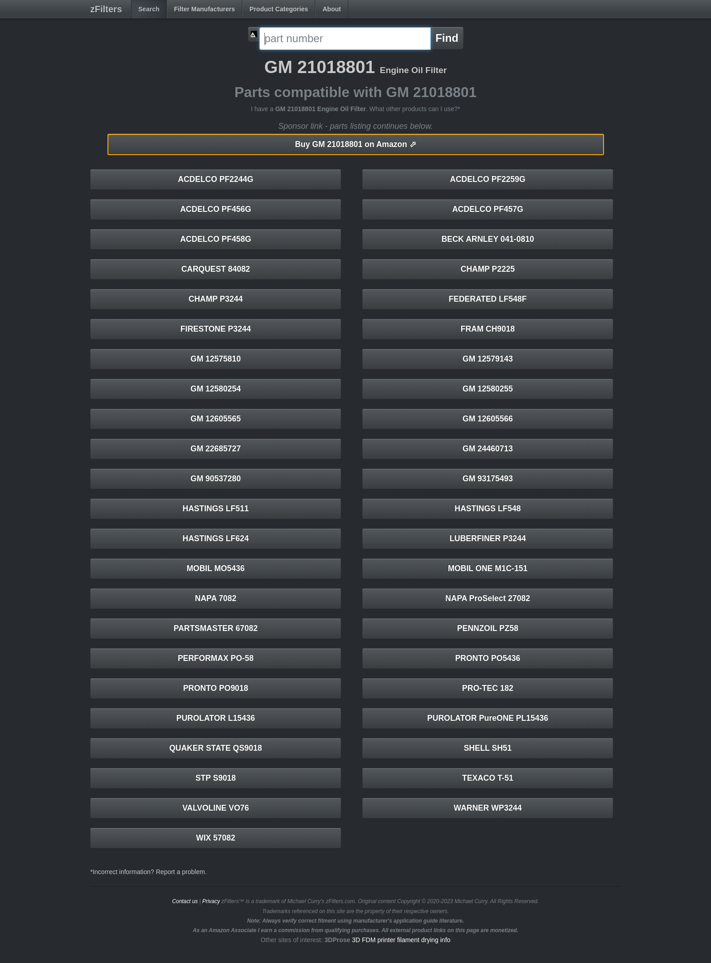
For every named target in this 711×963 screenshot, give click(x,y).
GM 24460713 (488, 448)
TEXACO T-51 (487, 777)
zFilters (106, 9)
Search (149, 9)
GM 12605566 (488, 418)
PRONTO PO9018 (215, 688)
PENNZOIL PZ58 (487, 628)
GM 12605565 (215, 418)
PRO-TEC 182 (487, 688)
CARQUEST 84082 (215, 269)
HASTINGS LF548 (488, 508)
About (331, 9)
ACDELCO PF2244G (215, 179)
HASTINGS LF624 (216, 538)
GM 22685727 (215, 448)
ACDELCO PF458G (215, 239)
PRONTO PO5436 (488, 658)
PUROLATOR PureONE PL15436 (487, 718)
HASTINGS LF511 (216, 508)
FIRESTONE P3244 (215, 328)
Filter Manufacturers (204, 9)
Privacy (211, 901)
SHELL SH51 (488, 748)
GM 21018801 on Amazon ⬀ (355, 144)
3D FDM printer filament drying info (401, 939)
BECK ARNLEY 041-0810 (487, 239)
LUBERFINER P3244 (487, 538)
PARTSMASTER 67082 (216, 628)
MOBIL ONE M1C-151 (488, 568)
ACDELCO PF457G (487, 209)
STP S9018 (215, 777)
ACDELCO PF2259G (487, 179)
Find (446, 38)
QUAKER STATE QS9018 (215, 748)
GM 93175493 (488, 478)
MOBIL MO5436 (215, 568)
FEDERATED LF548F (488, 298)
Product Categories (278, 9)
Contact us (185, 901)
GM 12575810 (215, 358)
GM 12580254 (215, 388)
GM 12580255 (488, 388)
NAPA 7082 (215, 598)
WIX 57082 (215, 837)
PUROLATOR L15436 (215, 718)
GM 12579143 (488, 358)
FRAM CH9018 (488, 328)
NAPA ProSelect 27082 (487, 598)
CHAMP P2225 (488, 269)
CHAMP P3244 (216, 298)
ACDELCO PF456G (215, 209)
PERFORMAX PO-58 (215, 658)
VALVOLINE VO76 (215, 807)
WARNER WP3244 (488, 807)
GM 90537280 (215, 478)
